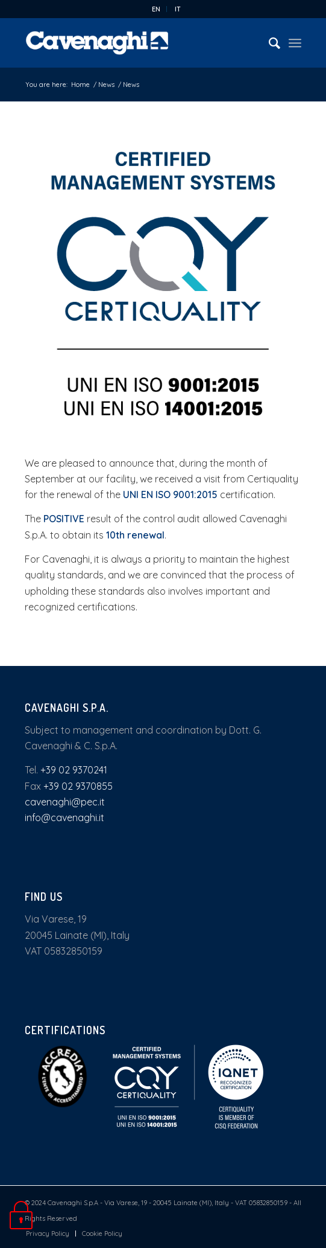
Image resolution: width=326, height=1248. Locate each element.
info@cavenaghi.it (64, 817)
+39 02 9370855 (78, 786)
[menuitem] (156, 9)
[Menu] (295, 42)
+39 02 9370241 (73, 770)
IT (178, 9)
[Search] (268, 43)
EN (156, 9)
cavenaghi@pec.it (65, 802)
